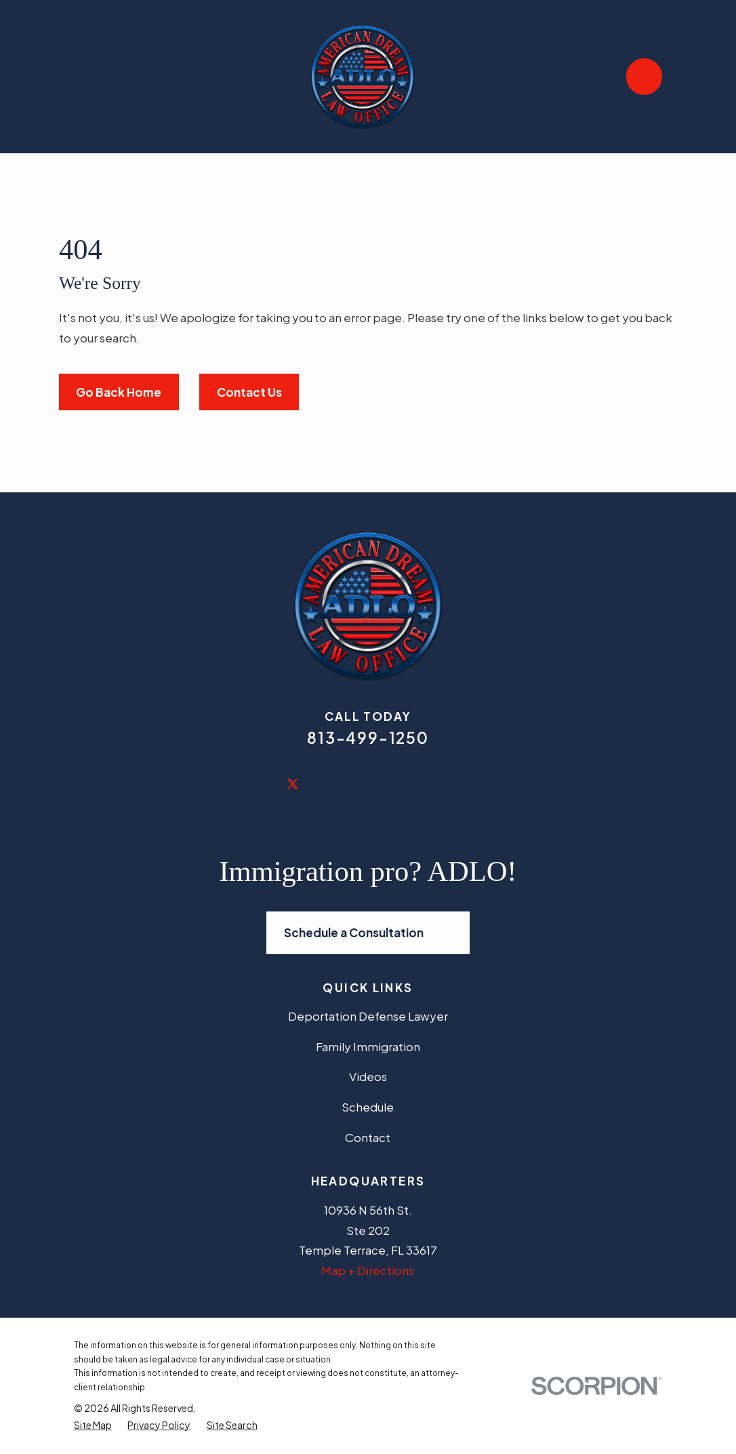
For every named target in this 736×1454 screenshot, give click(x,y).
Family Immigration (368, 1046)
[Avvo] (478, 783)
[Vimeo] (441, 783)
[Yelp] (368, 783)
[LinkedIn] (331, 783)
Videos (368, 1076)
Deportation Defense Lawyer (368, 1015)
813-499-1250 (368, 737)
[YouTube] (404, 783)
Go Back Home (118, 392)
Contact (367, 1137)
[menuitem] (93, 1425)
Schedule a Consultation (368, 933)
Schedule (368, 1106)
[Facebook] (258, 783)
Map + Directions (367, 1270)
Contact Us (249, 392)
